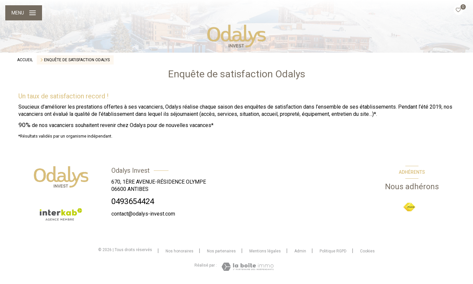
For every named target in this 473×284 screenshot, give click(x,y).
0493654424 (132, 201)
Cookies (367, 251)
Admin (300, 251)
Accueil (25, 60)
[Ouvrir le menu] (23, 12)
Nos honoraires (179, 251)
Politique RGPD (333, 251)
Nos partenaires (221, 251)
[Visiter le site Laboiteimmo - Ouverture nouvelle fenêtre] (247, 267)
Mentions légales (265, 251)
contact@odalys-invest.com (143, 214)
